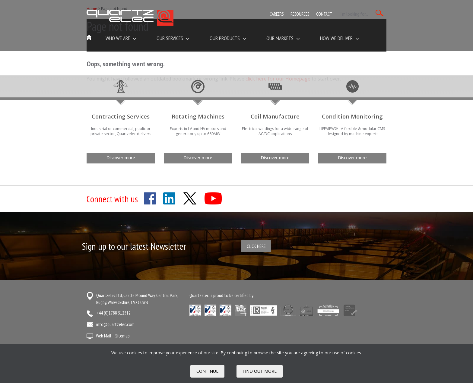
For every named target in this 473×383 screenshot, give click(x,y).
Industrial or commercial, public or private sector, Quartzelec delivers (120, 131)
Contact (324, 14)
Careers (277, 14)
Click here (256, 246)
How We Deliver (339, 38)
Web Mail (103, 336)
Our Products (228, 38)
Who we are (121, 38)
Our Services (173, 38)
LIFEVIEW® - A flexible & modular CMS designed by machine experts (352, 131)
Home (89, 38)
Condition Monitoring (352, 116)
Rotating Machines (198, 116)
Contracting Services (121, 116)
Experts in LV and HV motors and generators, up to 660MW (198, 131)
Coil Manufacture (275, 116)
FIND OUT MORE (260, 371)
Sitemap (122, 336)
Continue (207, 371)
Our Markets (283, 38)
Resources (299, 14)
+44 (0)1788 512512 (113, 313)
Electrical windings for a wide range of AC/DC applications (275, 131)
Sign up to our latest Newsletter (134, 246)
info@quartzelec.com (115, 324)
